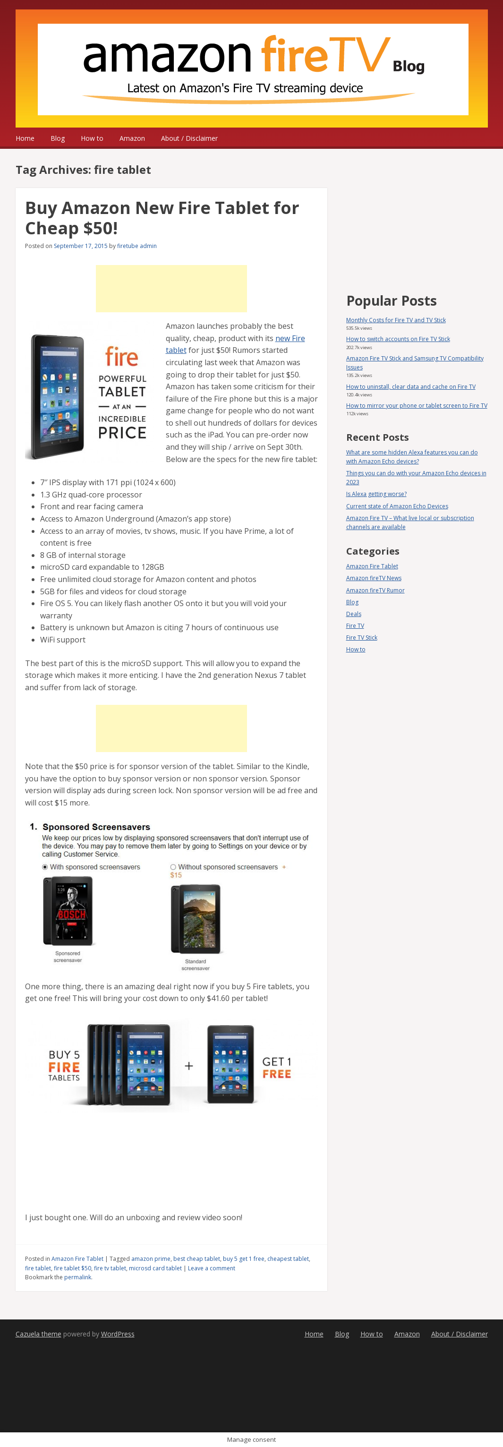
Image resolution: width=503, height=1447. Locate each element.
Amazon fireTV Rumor (375, 590)
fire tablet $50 (72, 1268)
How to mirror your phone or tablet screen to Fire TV (416, 406)
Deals (353, 614)
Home (25, 138)
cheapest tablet (288, 1259)
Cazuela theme (38, 1333)
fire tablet (38, 1268)
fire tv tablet (110, 1268)
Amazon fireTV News (373, 578)
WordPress (118, 1333)
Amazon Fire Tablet (77, 1259)
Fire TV (355, 626)
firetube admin (137, 246)
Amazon (132, 138)
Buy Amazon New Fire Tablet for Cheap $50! (162, 218)
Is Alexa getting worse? (376, 494)
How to (92, 138)
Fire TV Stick (361, 638)
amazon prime (151, 1259)
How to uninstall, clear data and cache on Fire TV (411, 387)
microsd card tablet (155, 1268)
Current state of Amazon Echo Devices (397, 506)
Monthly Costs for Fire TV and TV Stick (396, 320)
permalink (77, 1277)
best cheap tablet (196, 1259)
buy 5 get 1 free (243, 1259)
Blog (58, 138)
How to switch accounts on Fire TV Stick (398, 339)
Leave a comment (211, 1268)
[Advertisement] (171, 288)
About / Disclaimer (189, 138)
